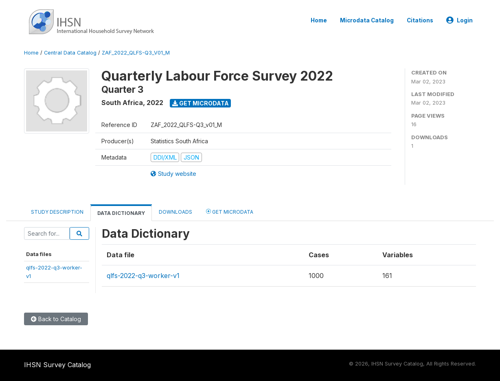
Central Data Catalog (70, 53)
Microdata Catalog (367, 20)
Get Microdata (200, 103)
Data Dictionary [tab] (121, 213)
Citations (420, 20)
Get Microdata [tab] (229, 211)
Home (319, 20)
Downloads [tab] (175, 212)
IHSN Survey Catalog (57, 365)
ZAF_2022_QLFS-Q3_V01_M (136, 53)
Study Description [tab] (57, 212)
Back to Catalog (56, 318)
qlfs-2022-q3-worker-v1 (143, 276)
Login (459, 20)
